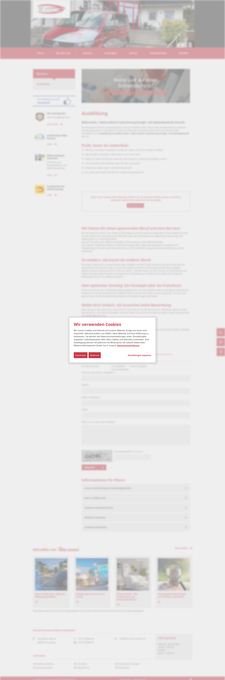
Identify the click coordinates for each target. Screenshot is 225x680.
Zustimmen (80, 355)
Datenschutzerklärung (128, 345)
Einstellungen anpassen (139, 355)
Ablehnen (94, 355)
